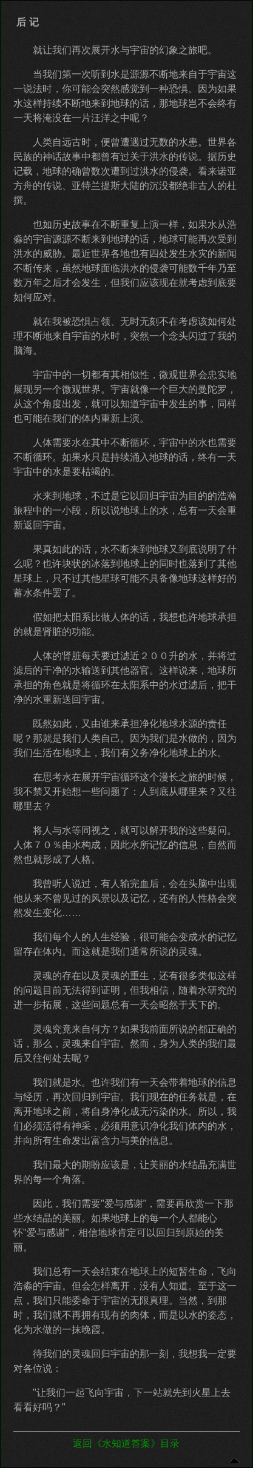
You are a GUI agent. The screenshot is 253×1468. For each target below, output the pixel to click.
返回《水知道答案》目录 (126, 1443)
